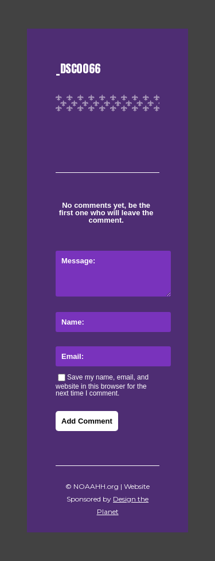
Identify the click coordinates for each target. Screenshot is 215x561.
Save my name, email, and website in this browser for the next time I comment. (102, 385)
